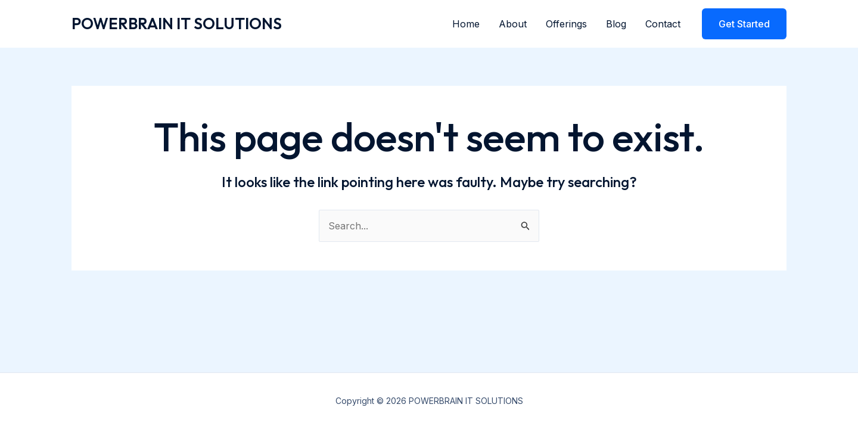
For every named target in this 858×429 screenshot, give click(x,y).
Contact (662, 24)
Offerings (566, 24)
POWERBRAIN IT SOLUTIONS (177, 23)
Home (466, 24)
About (513, 24)
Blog (616, 24)
